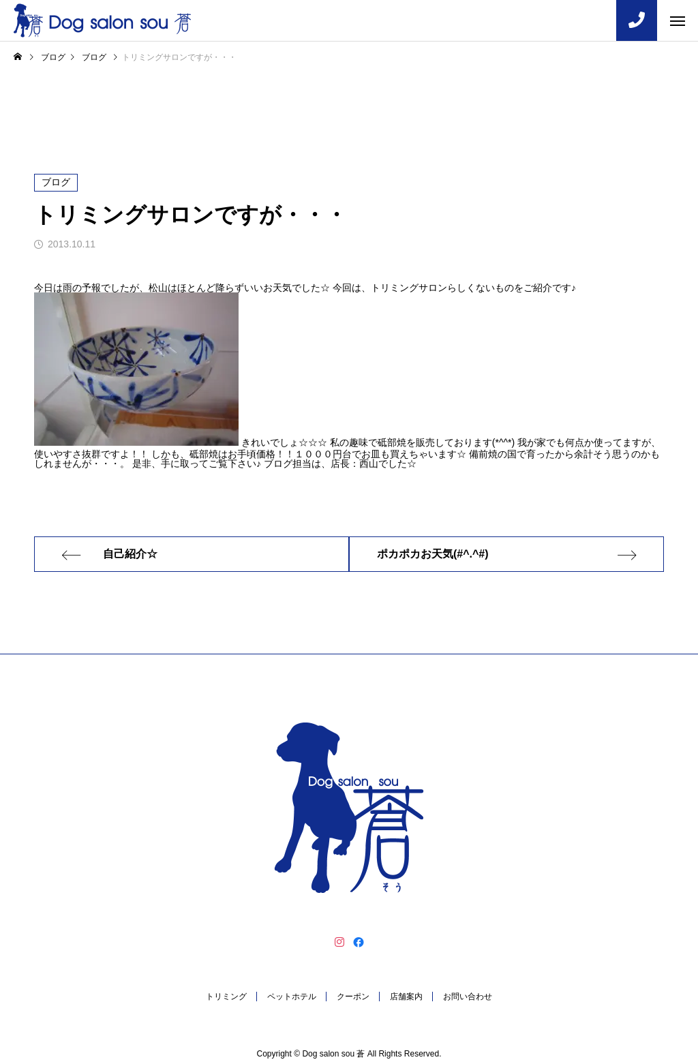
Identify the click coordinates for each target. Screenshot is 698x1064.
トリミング (226, 996)
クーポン (353, 996)
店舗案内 (406, 996)
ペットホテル (291, 996)
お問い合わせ (467, 996)
